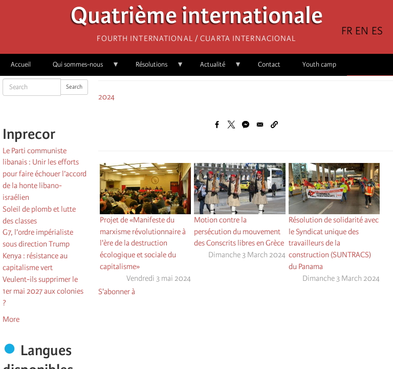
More (11, 319)
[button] (274, 124)
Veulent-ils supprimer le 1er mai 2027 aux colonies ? (43, 291)
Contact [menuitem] (269, 64)
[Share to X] (231, 124)
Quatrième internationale (197, 18)
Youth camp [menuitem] (319, 64)
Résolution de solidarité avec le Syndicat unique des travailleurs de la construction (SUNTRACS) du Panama (334, 243)
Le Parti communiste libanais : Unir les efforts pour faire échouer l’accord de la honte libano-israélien (44, 174)
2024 (106, 96)
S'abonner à (116, 291)
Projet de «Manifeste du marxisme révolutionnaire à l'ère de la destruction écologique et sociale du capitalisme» (143, 243)
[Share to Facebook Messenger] (246, 124)
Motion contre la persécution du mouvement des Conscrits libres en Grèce (239, 231)
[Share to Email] (260, 124)
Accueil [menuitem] (21, 64)
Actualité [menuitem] (215, 67)
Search (74, 87)
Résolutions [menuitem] (154, 67)
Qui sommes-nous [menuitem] (80, 67)
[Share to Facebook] (217, 124)
